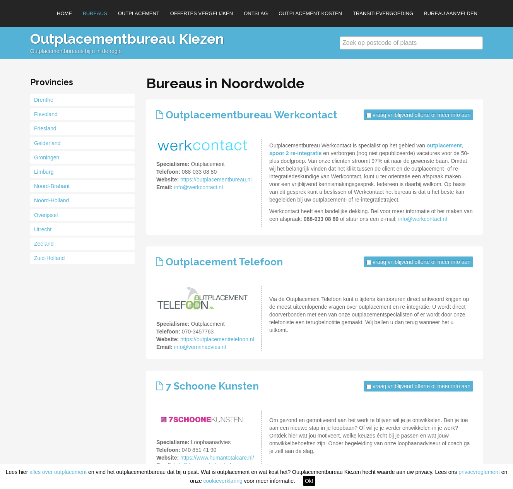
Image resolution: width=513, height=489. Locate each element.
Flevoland (46, 114)
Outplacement (138, 13)
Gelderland (47, 143)
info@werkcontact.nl (198, 187)
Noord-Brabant (52, 186)
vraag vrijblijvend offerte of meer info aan (421, 115)
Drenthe (43, 100)
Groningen (46, 157)
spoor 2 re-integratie (295, 153)
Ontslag (256, 13)
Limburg (44, 172)
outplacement (444, 145)
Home (64, 13)
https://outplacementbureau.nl (215, 179)
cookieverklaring (223, 481)
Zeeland (44, 244)
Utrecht (42, 229)
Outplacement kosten (310, 13)
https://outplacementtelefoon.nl (217, 339)
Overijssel (46, 215)
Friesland (45, 128)
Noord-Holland (51, 200)
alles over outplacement (58, 472)
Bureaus (95, 13)
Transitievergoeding (383, 13)
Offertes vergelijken (201, 13)
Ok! (309, 481)
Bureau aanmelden (450, 13)
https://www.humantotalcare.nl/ (217, 458)
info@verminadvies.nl (200, 347)
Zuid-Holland (49, 258)
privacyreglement (479, 472)
